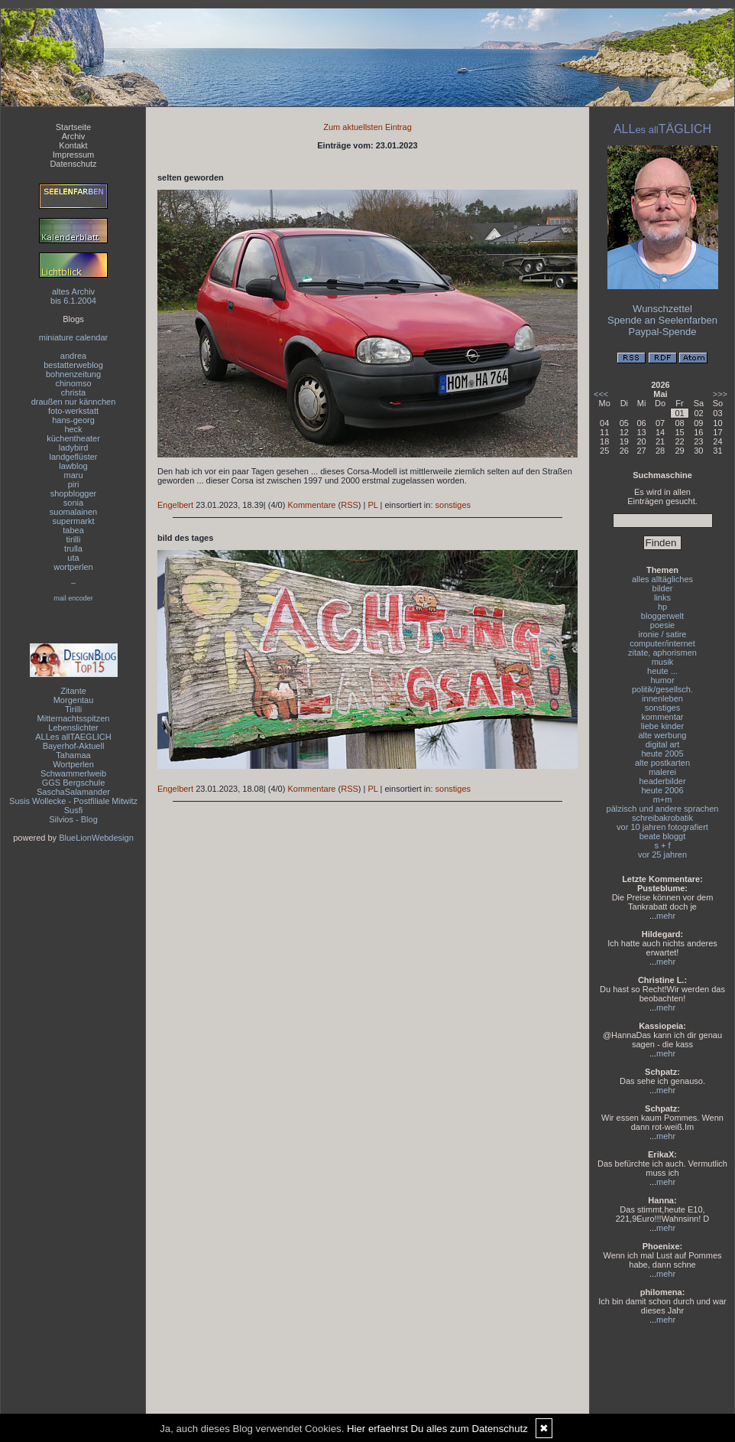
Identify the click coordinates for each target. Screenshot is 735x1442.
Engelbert (175, 504)
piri (73, 484)
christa (73, 392)
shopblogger (73, 493)
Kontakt (73, 145)
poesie (662, 625)
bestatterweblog (73, 364)
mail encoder (73, 598)
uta (73, 557)
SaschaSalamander (73, 791)
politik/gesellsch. (662, 689)
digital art (663, 744)
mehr (665, 915)
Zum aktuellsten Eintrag (367, 127)
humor (662, 680)
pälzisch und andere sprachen (663, 808)
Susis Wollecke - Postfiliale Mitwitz (73, 801)
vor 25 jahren (662, 854)
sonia (73, 502)
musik (663, 661)
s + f (662, 845)
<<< (601, 394)
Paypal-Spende (663, 331)
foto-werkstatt (73, 410)
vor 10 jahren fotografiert (662, 827)
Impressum (73, 154)
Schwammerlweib (73, 773)
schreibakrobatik (662, 817)
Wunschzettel (662, 308)
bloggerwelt (662, 615)
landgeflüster (74, 456)
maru (73, 475)
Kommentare (311, 504)
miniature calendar (73, 337)
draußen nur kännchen (73, 401)
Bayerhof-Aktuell (74, 745)
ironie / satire (663, 634)
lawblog (73, 465)
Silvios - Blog (73, 819)
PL (372, 504)
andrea (73, 355)
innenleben (662, 698)
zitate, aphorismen (662, 652)
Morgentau (73, 700)
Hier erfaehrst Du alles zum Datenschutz (437, 1428)
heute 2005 (662, 753)
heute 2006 (662, 790)
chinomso (73, 383)
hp (662, 606)
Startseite (73, 127)
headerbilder (662, 781)
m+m (662, 799)
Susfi (73, 810)
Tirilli (73, 709)
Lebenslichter (73, 727)
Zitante (73, 690)
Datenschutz (73, 163)
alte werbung (663, 735)
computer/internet (662, 643)
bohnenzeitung (73, 374)
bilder (662, 588)
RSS (349, 504)
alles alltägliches (662, 579)
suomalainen (73, 511)
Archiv (74, 136)
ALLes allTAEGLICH (73, 736)
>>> (720, 394)
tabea (73, 530)
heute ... (662, 670)
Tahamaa (73, 755)
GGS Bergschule (73, 782)
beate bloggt (662, 836)
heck (73, 429)
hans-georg (73, 420)
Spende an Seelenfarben (662, 320)
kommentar (662, 716)
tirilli (73, 539)
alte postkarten (662, 762)
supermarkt (73, 521)
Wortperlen (73, 764)
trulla (73, 548)
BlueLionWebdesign (96, 837)
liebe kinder (662, 726)
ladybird (74, 447)
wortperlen (72, 566)
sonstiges (453, 504)
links (662, 597)
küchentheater (73, 438)
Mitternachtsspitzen (73, 718)
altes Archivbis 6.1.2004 (73, 296)
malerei (662, 771)
